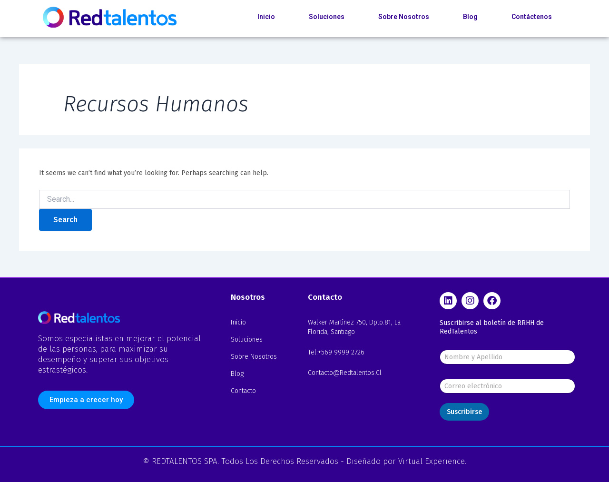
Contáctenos (531, 16)
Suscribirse (464, 412)
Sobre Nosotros (403, 16)
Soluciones (326, 16)
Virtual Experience (431, 461)
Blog (470, 16)
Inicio (266, 16)
